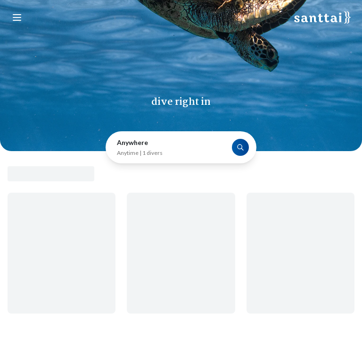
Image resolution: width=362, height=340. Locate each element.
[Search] (240, 147)
